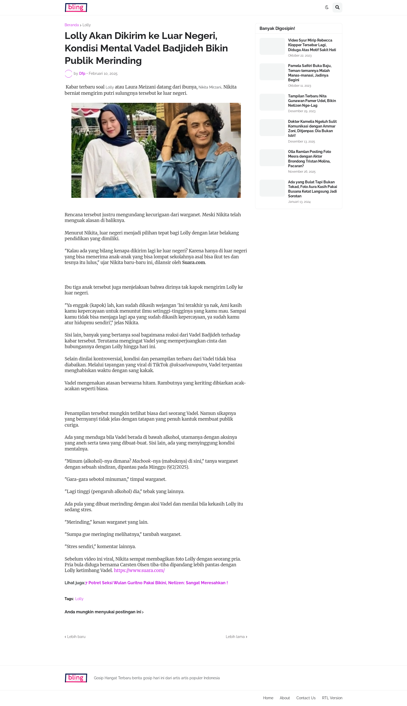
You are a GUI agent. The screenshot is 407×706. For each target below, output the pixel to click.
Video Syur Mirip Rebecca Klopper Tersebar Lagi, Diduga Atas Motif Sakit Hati (312, 45)
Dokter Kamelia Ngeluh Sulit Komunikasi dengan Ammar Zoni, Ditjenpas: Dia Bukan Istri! (312, 128)
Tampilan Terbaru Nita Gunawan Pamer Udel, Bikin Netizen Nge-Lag (312, 100)
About (285, 698)
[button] (327, 7)
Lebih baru (76, 637)
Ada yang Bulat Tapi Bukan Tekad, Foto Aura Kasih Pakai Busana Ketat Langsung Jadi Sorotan (312, 189)
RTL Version (332, 698)
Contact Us (306, 698)
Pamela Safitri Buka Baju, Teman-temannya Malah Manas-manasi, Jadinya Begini (309, 73)
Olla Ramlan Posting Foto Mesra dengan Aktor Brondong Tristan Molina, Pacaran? (309, 159)
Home (268, 698)
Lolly (87, 25)
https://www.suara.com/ (139, 570)
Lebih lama (235, 637)
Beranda (72, 25)
